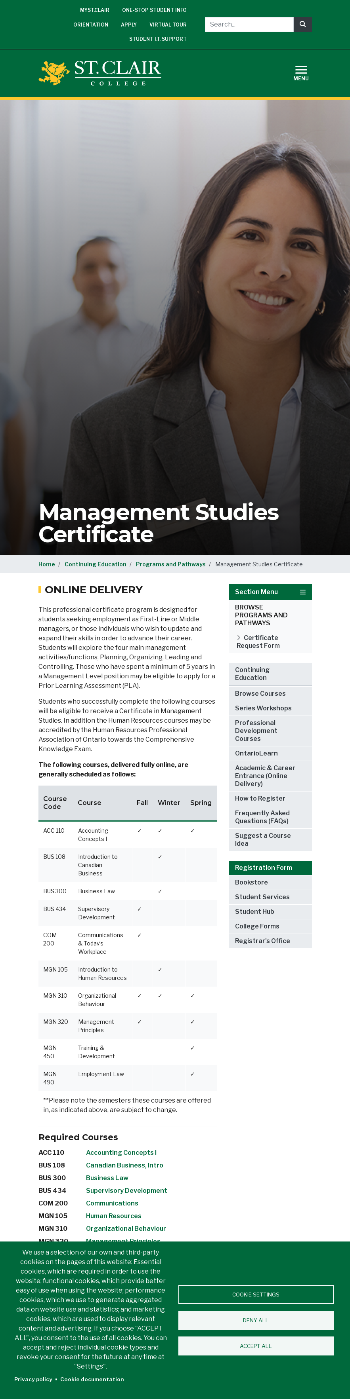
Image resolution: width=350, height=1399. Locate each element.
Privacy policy (33, 1379)
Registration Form (263, 867)
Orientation (90, 25)
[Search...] (249, 24)
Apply (129, 25)
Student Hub (254, 911)
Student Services (262, 897)
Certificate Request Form (258, 641)
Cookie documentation (92, 1379)
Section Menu (270, 592)
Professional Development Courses (256, 730)
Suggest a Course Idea (263, 839)
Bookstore (251, 882)
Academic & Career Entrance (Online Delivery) (265, 776)
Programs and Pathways (171, 564)
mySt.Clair (94, 10)
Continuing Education (95, 564)
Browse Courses (260, 693)
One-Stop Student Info (154, 10)
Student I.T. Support (158, 39)
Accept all (256, 1346)
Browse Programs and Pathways (261, 615)
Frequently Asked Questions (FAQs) (262, 817)
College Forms (257, 926)
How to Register (260, 798)
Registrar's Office (262, 941)
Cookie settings (255, 1294)
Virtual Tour (168, 25)
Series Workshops (263, 708)
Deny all (256, 1320)
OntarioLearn (256, 753)
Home (46, 564)
